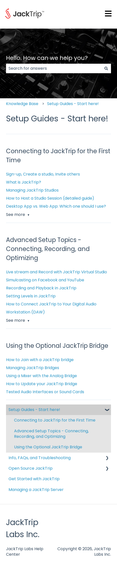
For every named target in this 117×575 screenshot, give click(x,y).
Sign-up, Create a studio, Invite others (43, 174)
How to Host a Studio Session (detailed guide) (50, 198)
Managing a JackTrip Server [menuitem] (36, 489)
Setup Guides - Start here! (73, 104)
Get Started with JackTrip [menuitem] (34, 479)
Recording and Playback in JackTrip (41, 288)
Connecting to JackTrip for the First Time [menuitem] (54, 420)
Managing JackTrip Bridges (32, 368)
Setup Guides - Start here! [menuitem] (34, 410)
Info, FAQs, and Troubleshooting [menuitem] (40, 458)
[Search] (106, 68)
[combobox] (53, 68)
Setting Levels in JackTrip (31, 296)
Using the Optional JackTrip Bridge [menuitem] (48, 447)
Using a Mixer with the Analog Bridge (41, 376)
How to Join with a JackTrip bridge (40, 360)
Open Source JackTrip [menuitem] (31, 468)
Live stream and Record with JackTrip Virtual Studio (56, 272)
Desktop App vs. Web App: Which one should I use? (56, 206)
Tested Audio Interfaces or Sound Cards (45, 392)
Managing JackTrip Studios (32, 190)
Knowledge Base (22, 104)
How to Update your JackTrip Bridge (41, 384)
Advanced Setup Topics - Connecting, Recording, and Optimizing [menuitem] (51, 433)
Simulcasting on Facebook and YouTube (45, 280)
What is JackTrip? (23, 182)
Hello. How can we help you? (47, 58)
